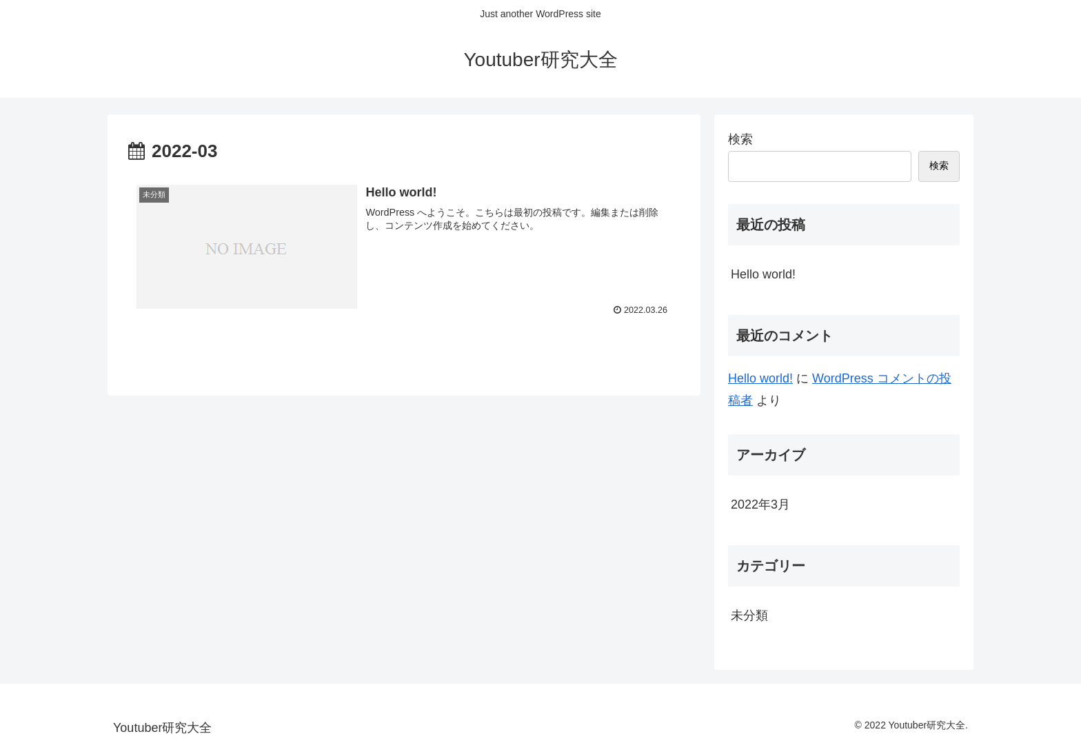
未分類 (749, 615)
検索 (740, 139)
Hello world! (763, 274)
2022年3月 (760, 504)
